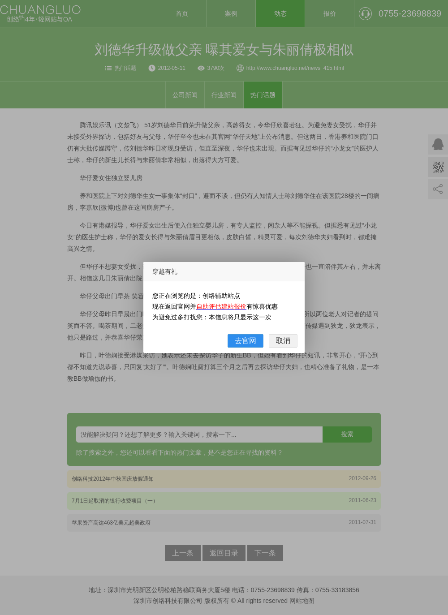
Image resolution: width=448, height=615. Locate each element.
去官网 (245, 340)
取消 (283, 340)
